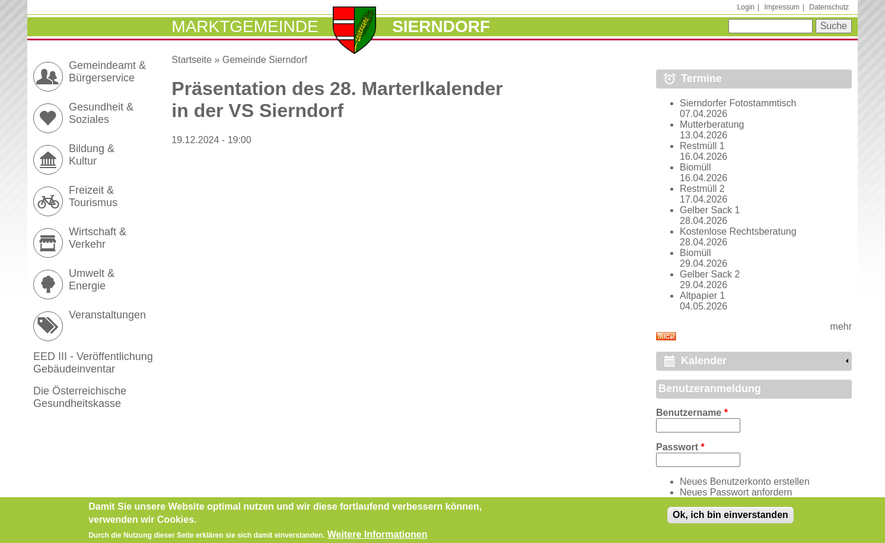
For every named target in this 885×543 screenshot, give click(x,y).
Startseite (191, 60)
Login (746, 7)
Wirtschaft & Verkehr (97, 238)
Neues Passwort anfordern (736, 492)
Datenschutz (829, 7)
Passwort (680, 447)
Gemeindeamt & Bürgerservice (107, 71)
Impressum (781, 7)
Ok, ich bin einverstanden (730, 518)
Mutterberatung (712, 124)
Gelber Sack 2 (710, 274)
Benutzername (692, 413)
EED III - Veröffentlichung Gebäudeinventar (93, 363)
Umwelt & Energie (91, 279)
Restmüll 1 (702, 146)
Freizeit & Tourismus (93, 196)
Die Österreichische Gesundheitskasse (79, 397)
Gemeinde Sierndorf (264, 60)
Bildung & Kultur (91, 155)
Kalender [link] (704, 361)
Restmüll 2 (702, 189)
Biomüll (695, 167)
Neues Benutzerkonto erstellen (745, 481)
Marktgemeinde (244, 26)
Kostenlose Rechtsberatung (738, 231)
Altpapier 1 (702, 296)
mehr (841, 326)
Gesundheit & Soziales (101, 113)
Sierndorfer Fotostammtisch (738, 103)
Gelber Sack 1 (710, 210)
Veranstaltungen (107, 315)
